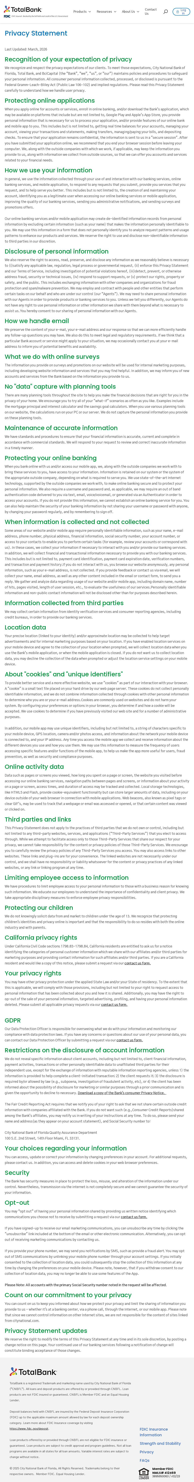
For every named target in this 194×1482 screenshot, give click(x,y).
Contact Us (151, 11)
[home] (36, 12)
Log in (183, 12)
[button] (82, 12)
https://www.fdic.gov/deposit (29, 1428)
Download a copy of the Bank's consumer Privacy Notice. (122, 1093)
